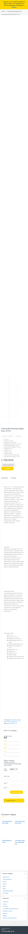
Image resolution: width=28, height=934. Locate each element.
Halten (4, 886)
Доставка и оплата (7, 911)
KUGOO (4, 881)
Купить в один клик (8, 465)
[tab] (4, 478)
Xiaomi (4, 888)
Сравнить (19, 436)
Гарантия (5, 913)
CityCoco (5, 884)
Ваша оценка (5, 769)
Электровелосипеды (15, 720)
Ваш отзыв (6, 776)
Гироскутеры (6, 877)
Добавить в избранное (7, 436)
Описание (4, 478)
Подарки (5, 915)
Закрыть (14, 7)
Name (6, 783)
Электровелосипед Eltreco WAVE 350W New (20, 842)
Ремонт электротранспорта (10, 918)
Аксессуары (5, 893)
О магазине (5, 901)
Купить (8, 468)
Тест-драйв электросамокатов (10, 908)
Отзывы (13, 478)
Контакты (5, 906)
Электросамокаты (7, 879)
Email (5, 787)
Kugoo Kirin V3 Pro (12, 723)
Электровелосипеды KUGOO (14, 11)
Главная (3, 11)
